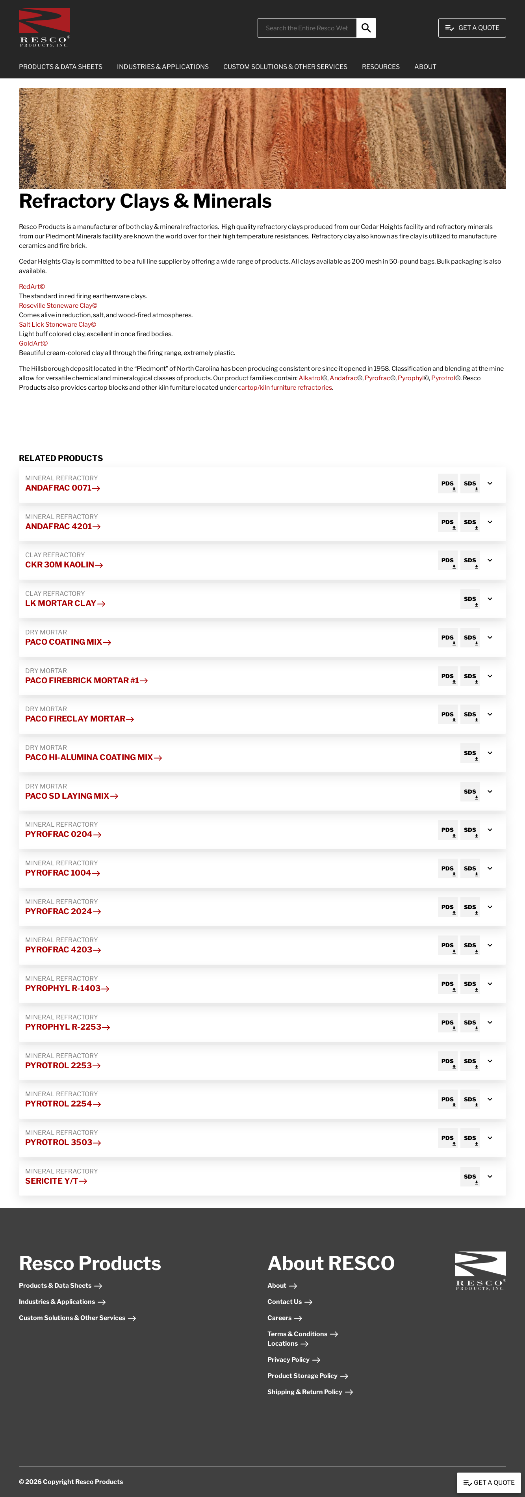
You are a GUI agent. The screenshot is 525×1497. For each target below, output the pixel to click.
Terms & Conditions (303, 1334)
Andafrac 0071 (63, 488)
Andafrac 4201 (63, 526)
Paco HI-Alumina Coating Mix (94, 757)
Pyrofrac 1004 (63, 873)
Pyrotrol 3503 (63, 1142)
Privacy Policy (294, 1359)
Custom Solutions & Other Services (78, 1318)
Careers (285, 1318)
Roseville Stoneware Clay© (58, 305)
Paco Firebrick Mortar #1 (86, 680)
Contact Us (290, 1301)
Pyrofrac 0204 (63, 834)
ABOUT (425, 67)
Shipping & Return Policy (310, 1392)
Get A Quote (472, 28)
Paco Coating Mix (68, 642)
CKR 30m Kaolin (64, 564)
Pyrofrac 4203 (63, 949)
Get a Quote (489, 1483)
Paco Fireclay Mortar (80, 718)
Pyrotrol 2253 (63, 1065)
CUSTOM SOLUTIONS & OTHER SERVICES (285, 67)
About (282, 1285)
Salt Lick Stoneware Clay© (58, 324)
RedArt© (32, 286)
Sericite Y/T (56, 1181)
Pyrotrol (443, 378)
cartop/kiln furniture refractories (285, 387)
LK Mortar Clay (65, 603)
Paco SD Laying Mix (72, 796)
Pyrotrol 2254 (63, 1103)
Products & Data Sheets (61, 1285)
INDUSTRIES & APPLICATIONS (163, 67)
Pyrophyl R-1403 (67, 988)
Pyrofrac (377, 378)
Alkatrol (310, 378)
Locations (288, 1343)
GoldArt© (34, 343)
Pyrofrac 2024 (63, 911)
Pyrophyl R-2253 (68, 1027)
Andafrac (343, 378)
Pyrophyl (411, 378)
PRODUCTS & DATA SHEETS (60, 67)
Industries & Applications (62, 1301)
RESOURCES (381, 67)
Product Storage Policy (308, 1376)
